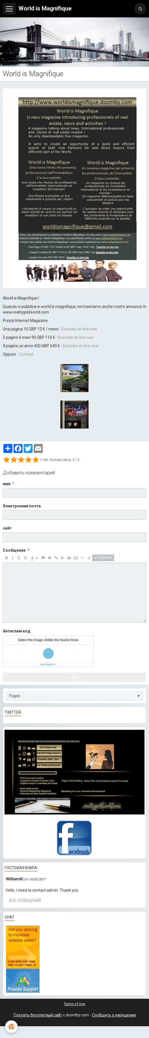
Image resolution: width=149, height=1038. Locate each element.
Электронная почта (22, 506)
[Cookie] (11, 1026)
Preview (103, 558)
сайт (7, 528)
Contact (26, 354)
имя (6, 484)
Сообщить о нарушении (114, 1015)
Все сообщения (25, 900)
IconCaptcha (47, 664)
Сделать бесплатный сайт (37, 1015)
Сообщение (14, 550)
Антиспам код (16, 631)
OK (74, 677)
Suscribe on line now (76, 337)
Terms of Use (74, 1004)
